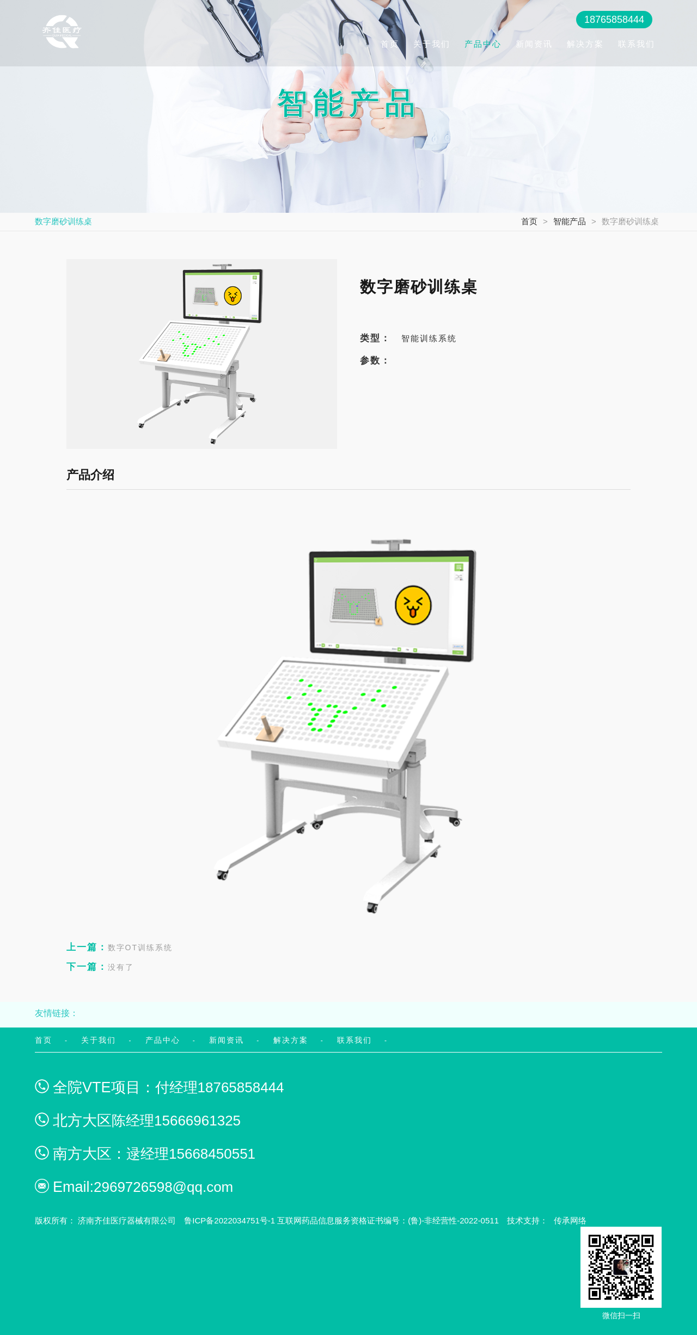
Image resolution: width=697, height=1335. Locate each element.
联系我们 (636, 43)
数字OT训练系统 (119, 947)
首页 (390, 43)
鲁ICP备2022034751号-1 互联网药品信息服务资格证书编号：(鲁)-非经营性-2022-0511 (341, 1220)
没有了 (100, 967)
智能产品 (569, 221)
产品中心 (483, 43)
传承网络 (570, 1220)
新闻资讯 (534, 43)
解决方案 (585, 43)
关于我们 (431, 43)
